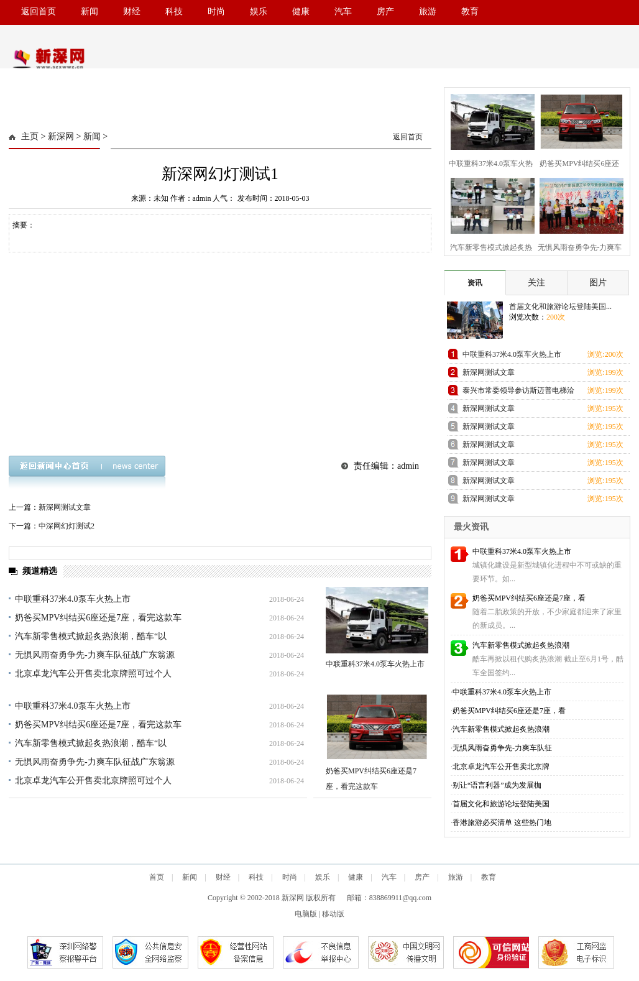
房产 (385, 11)
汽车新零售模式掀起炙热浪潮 (520, 645)
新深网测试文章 (65, 507)
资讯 (474, 283)
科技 (174, 11)
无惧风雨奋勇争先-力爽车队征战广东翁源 (95, 655)
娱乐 (258, 11)
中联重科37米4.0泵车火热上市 (73, 599)
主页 (30, 136)
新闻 (89, 11)
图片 (598, 282)
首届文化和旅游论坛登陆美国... (560, 306)
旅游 (427, 11)
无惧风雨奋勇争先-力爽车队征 (502, 748)
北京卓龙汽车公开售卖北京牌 (501, 766)
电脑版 (306, 914)
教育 (470, 11)
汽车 (343, 11)
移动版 (333, 914)
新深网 (61, 136)
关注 (536, 282)
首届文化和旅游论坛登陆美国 (501, 803)
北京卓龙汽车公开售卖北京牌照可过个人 (93, 673)
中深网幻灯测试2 (66, 526)
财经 (131, 11)
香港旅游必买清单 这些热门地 (502, 822)
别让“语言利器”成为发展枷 (497, 785)
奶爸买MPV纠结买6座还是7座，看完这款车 (98, 617)
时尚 (216, 11)
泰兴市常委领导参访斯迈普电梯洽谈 (518, 392)
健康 (301, 11)
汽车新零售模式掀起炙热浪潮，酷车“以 (91, 636)
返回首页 (38, 11)
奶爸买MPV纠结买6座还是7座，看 (529, 598)
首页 (156, 877)
